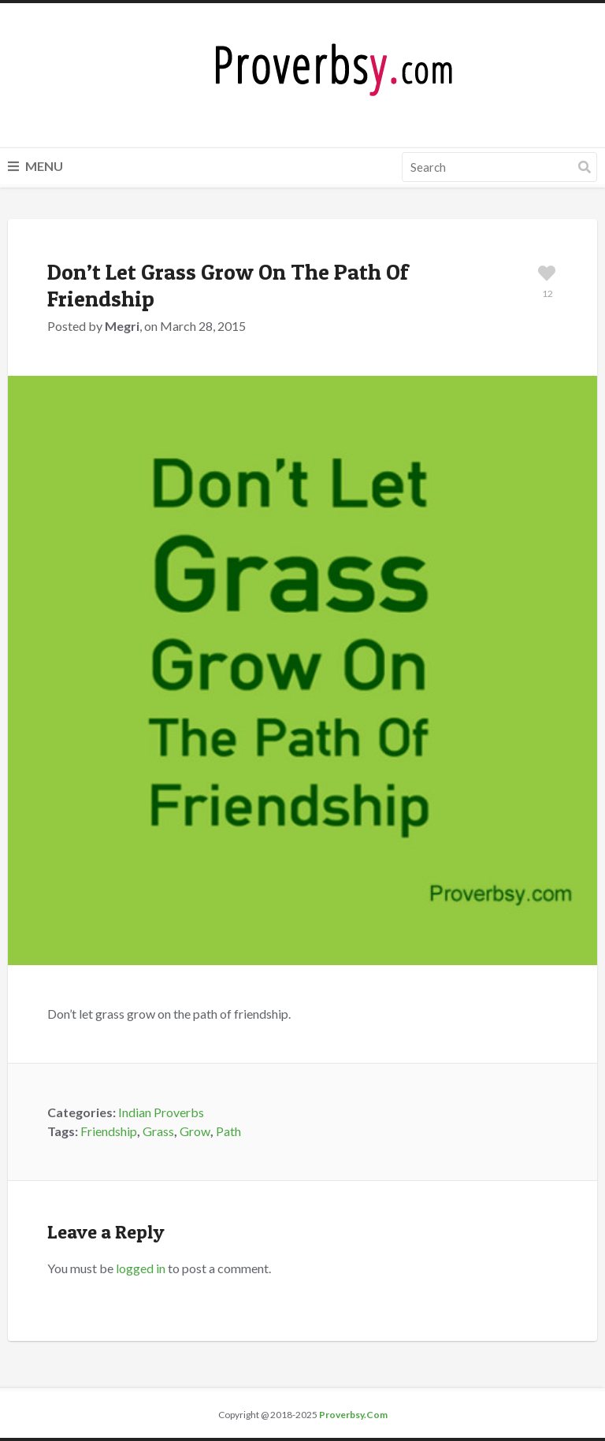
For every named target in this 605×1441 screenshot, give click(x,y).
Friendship (108, 1130)
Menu (35, 165)
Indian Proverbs (161, 1112)
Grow (195, 1130)
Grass (158, 1130)
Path (228, 1130)
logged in (140, 1268)
